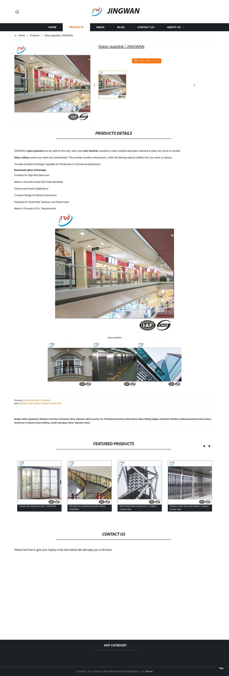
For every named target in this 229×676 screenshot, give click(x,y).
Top (221, 667)
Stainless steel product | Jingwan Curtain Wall (40, 403)
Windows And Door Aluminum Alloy (57, 419)
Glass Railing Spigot (148, 419)
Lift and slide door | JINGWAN (37, 400)
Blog (121, 27)
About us (174, 27)
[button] (17, 12)
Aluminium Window (169, 419)
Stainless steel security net (89, 419)
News (100, 27)
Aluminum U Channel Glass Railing (31, 423)
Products (76, 27)
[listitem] (115, 84)
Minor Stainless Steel (79, 423)
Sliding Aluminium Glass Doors (195, 419)
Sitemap (149, 671)
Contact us (145, 27)
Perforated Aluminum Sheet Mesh (120, 419)
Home (52, 27)
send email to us (146, 60)
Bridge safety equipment (26, 419)
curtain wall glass (58, 423)
